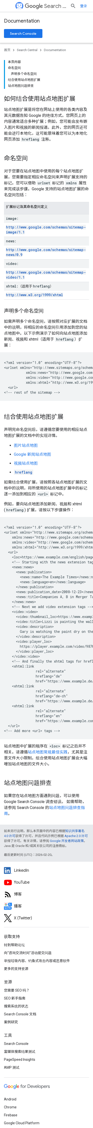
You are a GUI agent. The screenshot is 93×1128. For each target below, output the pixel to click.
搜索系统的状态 (16, 968)
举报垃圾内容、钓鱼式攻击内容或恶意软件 (37, 923)
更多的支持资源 (16, 931)
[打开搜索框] (84, 6)
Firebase (10, 1077)
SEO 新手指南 (14, 961)
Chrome (10, 1069)
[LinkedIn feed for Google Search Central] (46, 833)
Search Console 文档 (20, 976)
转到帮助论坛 (14, 907)
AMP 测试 (11, 1030)
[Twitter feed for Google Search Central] (46, 880)
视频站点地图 (26, 425)
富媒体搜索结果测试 (19, 1014)
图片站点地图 (26, 407)
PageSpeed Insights (19, 1022)
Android (10, 1062)
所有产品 (11, 1093)
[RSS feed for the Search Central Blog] (46, 857)
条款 (7, 1114)
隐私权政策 (24, 1114)
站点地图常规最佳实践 (47, 714)
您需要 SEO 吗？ (17, 953)
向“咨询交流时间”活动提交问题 (28, 915)
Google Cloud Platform (21, 1085)
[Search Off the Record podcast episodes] (46, 868)
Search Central (51, 6)
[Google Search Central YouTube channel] (46, 845)
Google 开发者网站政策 (67, 803)
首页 (7, 50)
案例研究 (11, 984)
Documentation (22, 21)
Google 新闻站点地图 (32, 416)
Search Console (23, 33)
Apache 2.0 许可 (76, 798)
